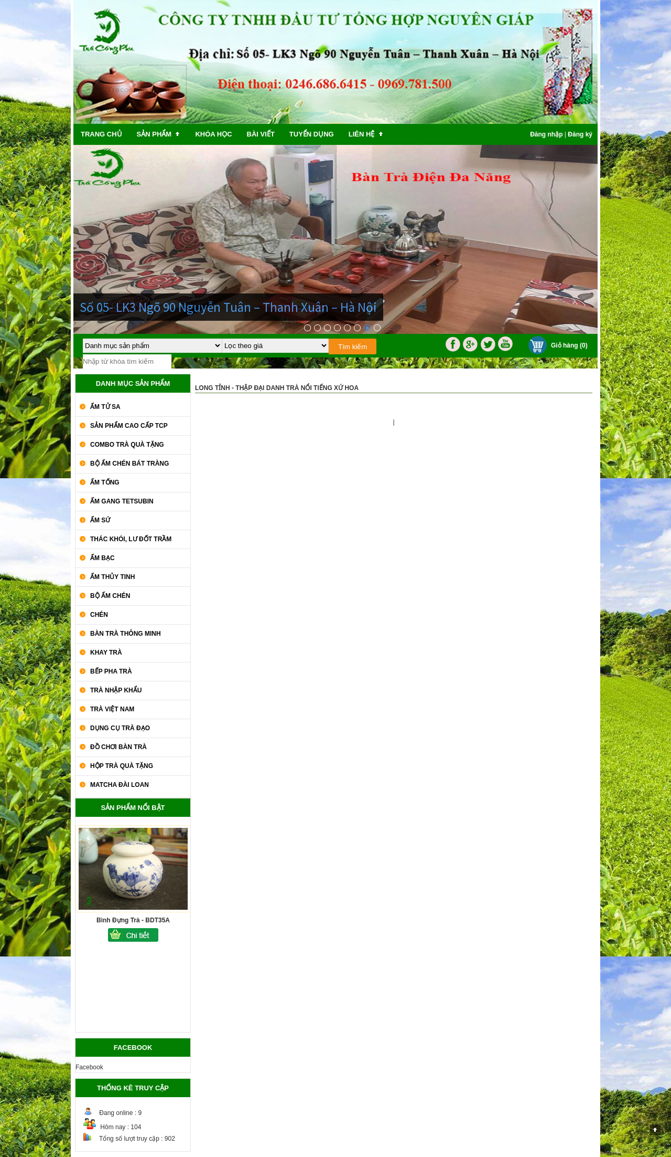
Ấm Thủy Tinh (112, 577)
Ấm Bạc (102, 558)
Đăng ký (580, 134)
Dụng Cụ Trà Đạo (120, 728)
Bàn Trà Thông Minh (125, 633)
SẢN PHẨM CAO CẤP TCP (129, 425)
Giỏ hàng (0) (569, 345)
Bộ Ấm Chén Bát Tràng (129, 463)
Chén (99, 614)
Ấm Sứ (100, 520)
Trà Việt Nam (112, 709)
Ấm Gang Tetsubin (122, 501)
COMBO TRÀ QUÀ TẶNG (127, 444)
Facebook (89, 1067)
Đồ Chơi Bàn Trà (118, 747)
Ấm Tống (105, 482)
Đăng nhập (546, 134)
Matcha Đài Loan (119, 784)
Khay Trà (106, 652)
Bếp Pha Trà (111, 671)
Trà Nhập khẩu (116, 690)
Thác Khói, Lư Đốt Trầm (130, 539)
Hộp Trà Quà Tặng (121, 766)
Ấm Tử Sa (105, 407)
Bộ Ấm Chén (110, 595)
